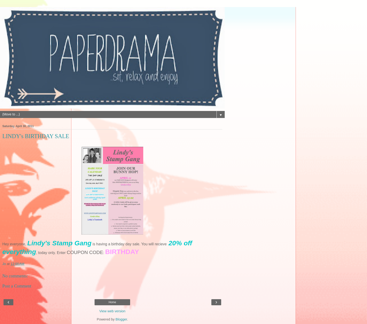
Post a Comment (16, 286)
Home (112, 302)
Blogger (121, 319)
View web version (112, 311)
